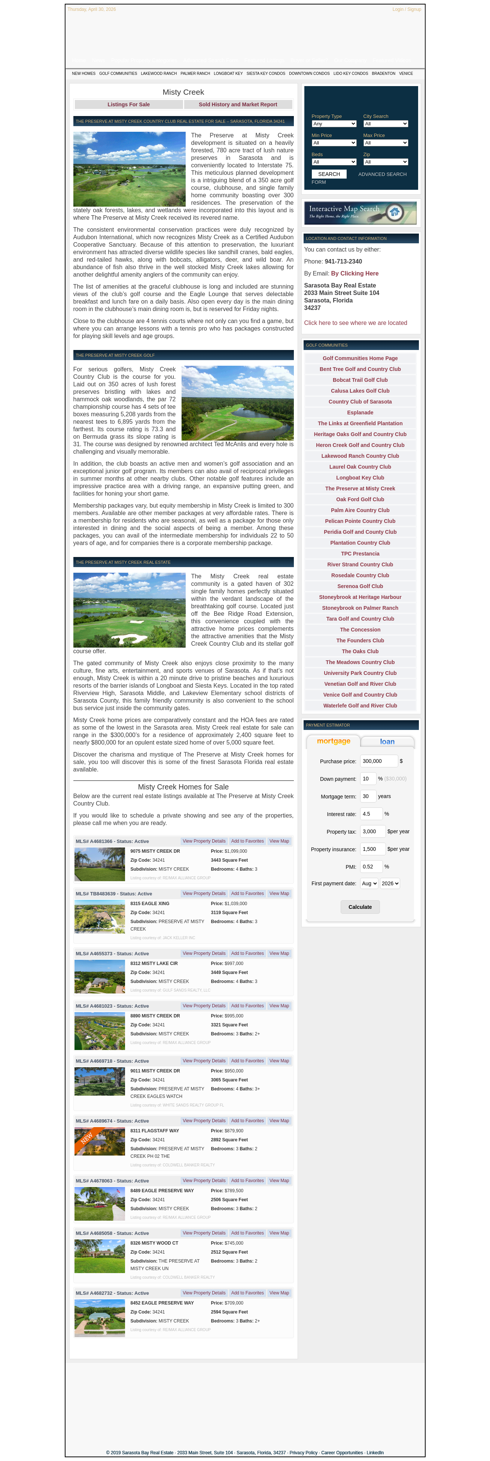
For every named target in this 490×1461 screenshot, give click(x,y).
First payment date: (333, 883)
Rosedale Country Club (360, 575)
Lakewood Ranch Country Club (360, 456)
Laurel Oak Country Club (360, 467)
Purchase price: (338, 761)
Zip (366, 154)
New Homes (84, 73)
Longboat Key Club (360, 478)
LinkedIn (375, 1452)
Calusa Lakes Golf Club (360, 391)
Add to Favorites (247, 841)
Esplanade (360, 413)
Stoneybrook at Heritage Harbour (360, 597)
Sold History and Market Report (238, 104)
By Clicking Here (355, 273)
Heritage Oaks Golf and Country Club (360, 434)
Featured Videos (392, 60)
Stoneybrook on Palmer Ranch (360, 608)
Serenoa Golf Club (360, 586)
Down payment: (338, 779)
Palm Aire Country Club (360, 510)
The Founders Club (360, 640)
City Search (376, 116)
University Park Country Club (360, 673)
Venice (406, 73)
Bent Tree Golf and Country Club (360, 369)
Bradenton (384, 73)
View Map (279, 841)
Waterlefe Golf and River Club (360, 706)
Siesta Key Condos (266, 73)
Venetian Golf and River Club (360, 684)
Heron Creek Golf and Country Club (360, 445)
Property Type (327, 116)
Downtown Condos (309, 73)
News (98, 60)
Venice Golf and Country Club (360, 695)
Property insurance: (333, 849)
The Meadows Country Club (360, 662)
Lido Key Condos (351, 73)
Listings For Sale (129, 104)
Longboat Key (228, 73)
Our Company (350, 60)
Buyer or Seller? (309, 60)
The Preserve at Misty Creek (360, 488)
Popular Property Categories (144, 60)
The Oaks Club (360, 651)
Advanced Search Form (210, 60)
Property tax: (341, 832)
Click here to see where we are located (356, 323)
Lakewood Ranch (159, 73)
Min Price (322, 135)
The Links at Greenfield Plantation (360, 423)
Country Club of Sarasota (360, 402)
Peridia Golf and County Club (360, 532)
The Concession (360, 630)
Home (79, 60)
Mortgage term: (338, 797)
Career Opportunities (342, 1452)
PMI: (351, 867)
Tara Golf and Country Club (360, 619)
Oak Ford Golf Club (360, 499)
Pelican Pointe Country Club (360, 521)
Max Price (374, 135)
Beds (317, 154)
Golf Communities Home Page (360, 358)
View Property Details (204, 841)
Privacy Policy (304, 1452)
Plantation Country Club (360, 543)
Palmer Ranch (195, 73)
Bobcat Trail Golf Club (360, 380)
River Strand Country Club (360, 564)
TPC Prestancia (360, 554)
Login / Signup (407, 9)
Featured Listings (264, 60)
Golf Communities (118, 73)
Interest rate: (342, 814)
